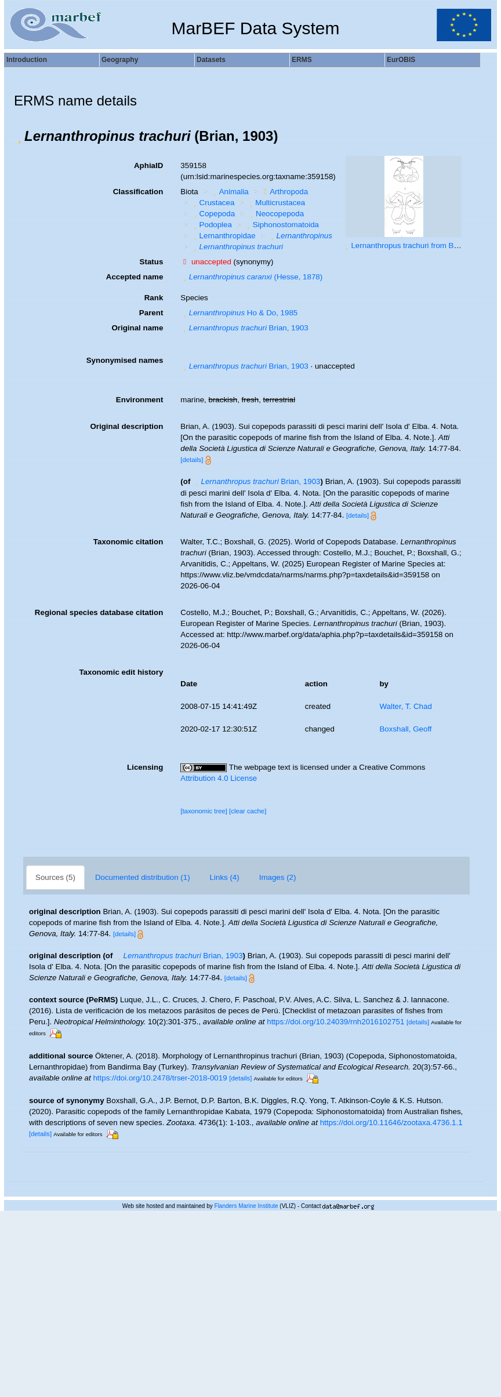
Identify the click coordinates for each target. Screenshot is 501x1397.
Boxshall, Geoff (405, 729)
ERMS (302, 60)
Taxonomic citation (128, 541)
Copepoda (213, 213)
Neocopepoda (276, 213)
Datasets (211, 60)
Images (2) (277, 877)
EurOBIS (401, 60)
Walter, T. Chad (405, 706)
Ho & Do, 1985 (238, 312)
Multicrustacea (276, 202)
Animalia (229, 191)
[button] (19, 136)
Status (152, 261)
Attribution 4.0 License (218, 778)
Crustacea (212, 202)
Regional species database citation (99, 612)
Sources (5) (55, 877)
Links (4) (224, 877)
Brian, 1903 (244, 327)
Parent (151, 312)
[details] (191, 459)
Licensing (145, 767)
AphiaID (148, 165)
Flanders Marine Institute (246, 1206)
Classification (138, 191)
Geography (119, 60)
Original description (126, 426)
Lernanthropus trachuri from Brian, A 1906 (422, 245)
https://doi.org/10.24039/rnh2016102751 (335, 1021)
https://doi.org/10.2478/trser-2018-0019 (160, 1078)
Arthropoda (284, 191)
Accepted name (135, 276)
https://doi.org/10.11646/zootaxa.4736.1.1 (391, 1122)
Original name (137, 327)
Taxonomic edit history (121, 672)
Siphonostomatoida (281, 224)
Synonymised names (125, 360)
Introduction (26, 60)
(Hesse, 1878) (251, 276)
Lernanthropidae (223, 235)
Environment (139, 399)
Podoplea (211, 224)
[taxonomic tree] (203, 810)
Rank (154, 297)
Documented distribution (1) (142, 877)
